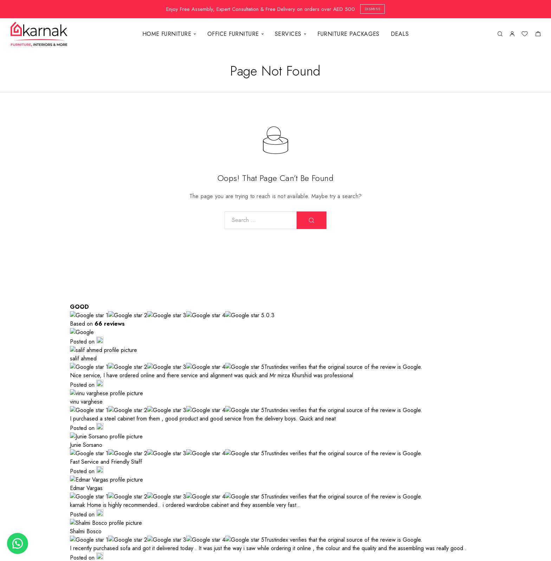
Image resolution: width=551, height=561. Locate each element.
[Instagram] (439, 505)
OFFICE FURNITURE (233, 34)
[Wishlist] (524, 35)
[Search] (500, 34)
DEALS (400, 34)
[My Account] (512, 34)
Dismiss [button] (373, 9)
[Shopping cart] (537, 35)
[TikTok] (490, 505)
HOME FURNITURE (167, 34)
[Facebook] (414, 505)
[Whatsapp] (465, 505)
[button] (17, 543)
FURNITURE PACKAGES (348, 34)
